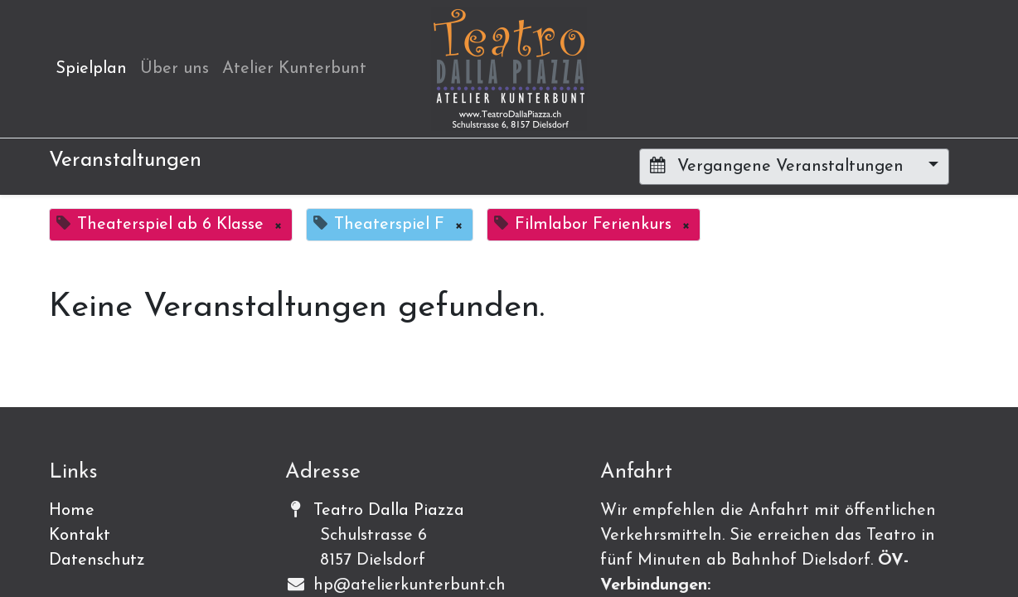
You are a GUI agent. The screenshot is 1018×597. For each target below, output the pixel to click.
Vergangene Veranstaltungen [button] (779, 166)
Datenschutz (97, 560)
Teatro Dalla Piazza (388, 510)
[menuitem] (91, 69)
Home (72, 510)
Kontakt (79, 535)
